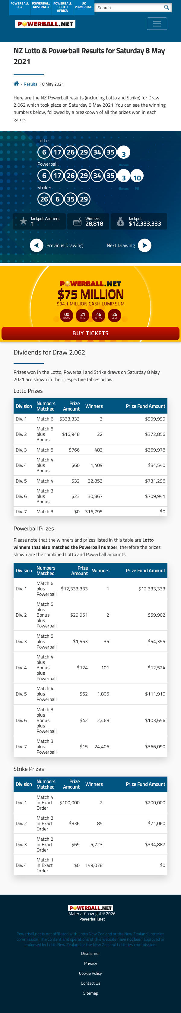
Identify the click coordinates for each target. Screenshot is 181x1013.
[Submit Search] (166, 7)
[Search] (133, 7)
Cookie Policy (90, 973)
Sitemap (90, 993)
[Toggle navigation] (157, 23)
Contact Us (90, 983)
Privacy (90, 963)
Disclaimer (90, 953)
